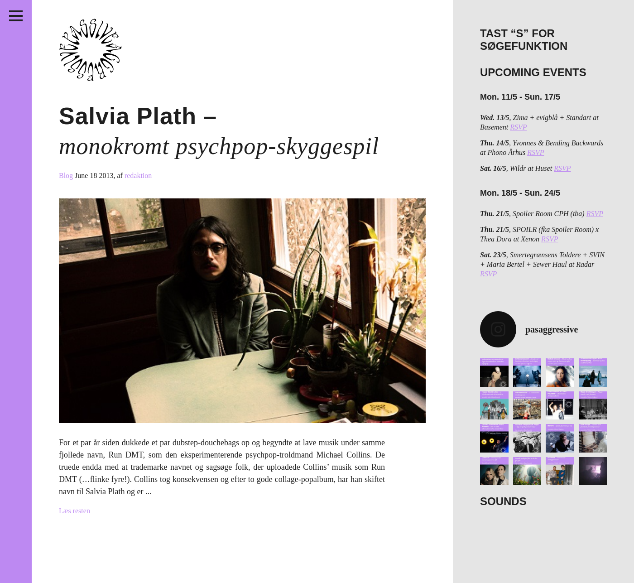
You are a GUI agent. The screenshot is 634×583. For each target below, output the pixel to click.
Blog (67, 175)
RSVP (518, 127)
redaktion (138, 175)
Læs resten (74, 511)
